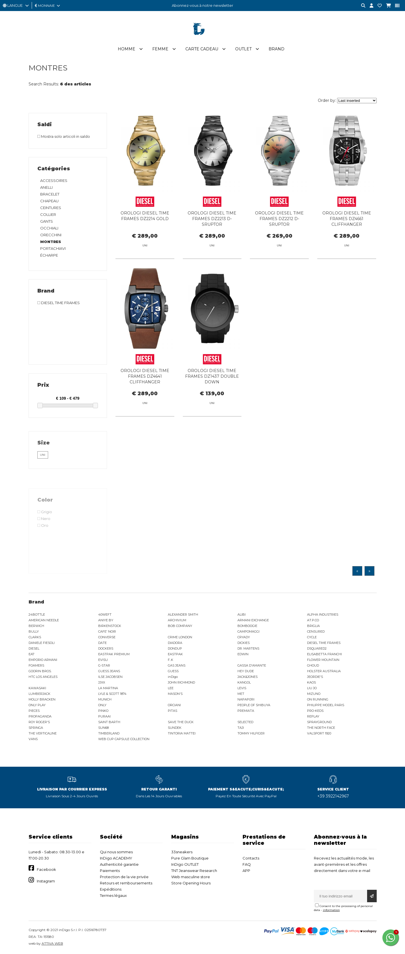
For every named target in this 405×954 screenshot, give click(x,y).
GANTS (46, 221)
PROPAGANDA (40, 716)
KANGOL (244, 682)
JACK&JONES (247, 677)
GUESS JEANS (109, 671)
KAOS (311, 682)
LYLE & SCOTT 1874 (112, 694)
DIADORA (175, 643)
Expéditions (110, 889)
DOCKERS (105, 648)
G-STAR (104, 665)
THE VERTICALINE (43, 733)
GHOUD (313, 665)
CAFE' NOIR (107, 631)
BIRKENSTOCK (109, 626)
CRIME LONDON (180, 637)
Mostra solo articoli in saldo (63, 136)
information (331, 910)
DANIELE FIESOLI (42, 643)
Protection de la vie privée (124, 876)
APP (246, 870)
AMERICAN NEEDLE (44, 620)
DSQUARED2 (317, 648)
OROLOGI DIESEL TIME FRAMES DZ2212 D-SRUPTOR (279, 218)
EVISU (103, 660)
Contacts (251, 858)
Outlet (243, 48)
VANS (33, 739)
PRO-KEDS (315, 711)
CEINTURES (50, 207)
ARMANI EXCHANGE (253, 620)
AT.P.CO (313, 620)
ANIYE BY (105, 620)
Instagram (46, 881)
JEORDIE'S (315, 677)
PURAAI (104, 716)
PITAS (172, 711)
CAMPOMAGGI (248, 631)
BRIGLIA (313, 626)
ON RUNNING (317, 699)
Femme (160, 48)
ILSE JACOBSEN (110, 677)
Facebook (46, 869)
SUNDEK (174, 728)
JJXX (101, 682)
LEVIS (241, 688)
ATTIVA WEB (52, 943)
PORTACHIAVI (53, 248)
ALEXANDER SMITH (183, 614)
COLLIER (48, 214)
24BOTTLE (37, 614)
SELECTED (245, 722)
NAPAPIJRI (245, 699)
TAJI (240, 728)
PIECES (34, 711)
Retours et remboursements (126, 883)
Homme (126, 48)
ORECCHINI (50, 235)
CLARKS (35, 637)
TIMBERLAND (108, 733)
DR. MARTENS (248, 648)
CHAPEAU (49, 201)
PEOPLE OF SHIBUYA (253, 705)
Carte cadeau (201, 48)
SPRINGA (36, 728)
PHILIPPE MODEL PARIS (325, 705)
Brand (276, 48)
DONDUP (175, 648)
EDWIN (242, 654)
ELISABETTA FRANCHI (324, 654)
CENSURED (316, 631)
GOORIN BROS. (40, 671)
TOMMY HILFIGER (251, 733)
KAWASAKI (37, 688)
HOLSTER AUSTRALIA (324, 671)
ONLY (102, 705)
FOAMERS (36, 665)
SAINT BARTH (109, 722)
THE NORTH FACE (321, 728)
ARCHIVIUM (177, 620)
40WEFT (105, 614)
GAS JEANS (176, 665)
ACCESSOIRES (53, 180)
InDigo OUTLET (185, 864)
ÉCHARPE (49, 255)
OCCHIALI (49, 228)
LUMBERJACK (39, 694)
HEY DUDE (245, 671)
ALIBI (241, 614)
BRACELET (49, 194)
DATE (102, 643)
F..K (170, 660)
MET (240, 694)
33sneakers (181, 852)
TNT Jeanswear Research (194, 870)
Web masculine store (190, 876)
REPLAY (313, 716)
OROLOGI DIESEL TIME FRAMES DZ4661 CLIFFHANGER (346, 218)
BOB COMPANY (180, 626)
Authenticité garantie (119, 864)
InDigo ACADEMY (116, 858)
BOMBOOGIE (247, 626)
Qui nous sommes (116, 852)
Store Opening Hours (191, 883)
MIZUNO (313, 694)
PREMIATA (245, 711)
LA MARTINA (108, 688)
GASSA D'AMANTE (251, 665)
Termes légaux (113, 895)
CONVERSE (106, 637)
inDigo (173, 677)
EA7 (31, 654)
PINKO (103, 711)
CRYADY (243, 637)
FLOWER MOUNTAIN (323, 660)
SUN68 (103, 728)
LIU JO (312, 688)
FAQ (247, 864)
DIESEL (34, 648)
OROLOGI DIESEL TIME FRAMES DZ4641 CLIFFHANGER (145, 402)
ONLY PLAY (37, 705)
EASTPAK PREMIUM (114, 654)
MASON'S (175, 694)
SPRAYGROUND (319, 722)
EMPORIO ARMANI (43, 660)
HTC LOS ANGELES (43, 677)
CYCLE (312, 637)
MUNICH (105, 699)
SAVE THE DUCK (181, 722)
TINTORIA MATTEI (182, 733)
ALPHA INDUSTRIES (322, 614)
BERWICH (36, 626)
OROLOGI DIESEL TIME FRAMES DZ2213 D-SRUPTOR (212, 218)
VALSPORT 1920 (319, 733)
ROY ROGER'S (39, 722)
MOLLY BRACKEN (42, 699)
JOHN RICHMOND (181, 682)
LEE (170, 688)
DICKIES (243, 643)
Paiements (110, 870)
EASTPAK (175, 654)
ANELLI (46, 187)
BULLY (34, 631)
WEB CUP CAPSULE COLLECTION (123, 739)
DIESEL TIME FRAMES (323, 643)
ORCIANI (174, 705)
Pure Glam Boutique (190, 858)
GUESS (173, 671)
